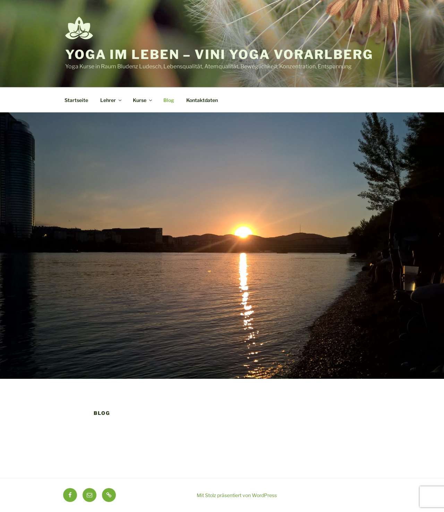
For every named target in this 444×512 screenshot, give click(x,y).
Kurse (143, 100)
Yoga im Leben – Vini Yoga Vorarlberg (219, 54)
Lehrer (111, 100)
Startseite (76, 100)
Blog (168, 100)
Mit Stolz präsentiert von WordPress (237, 495)
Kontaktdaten (202, 100)
